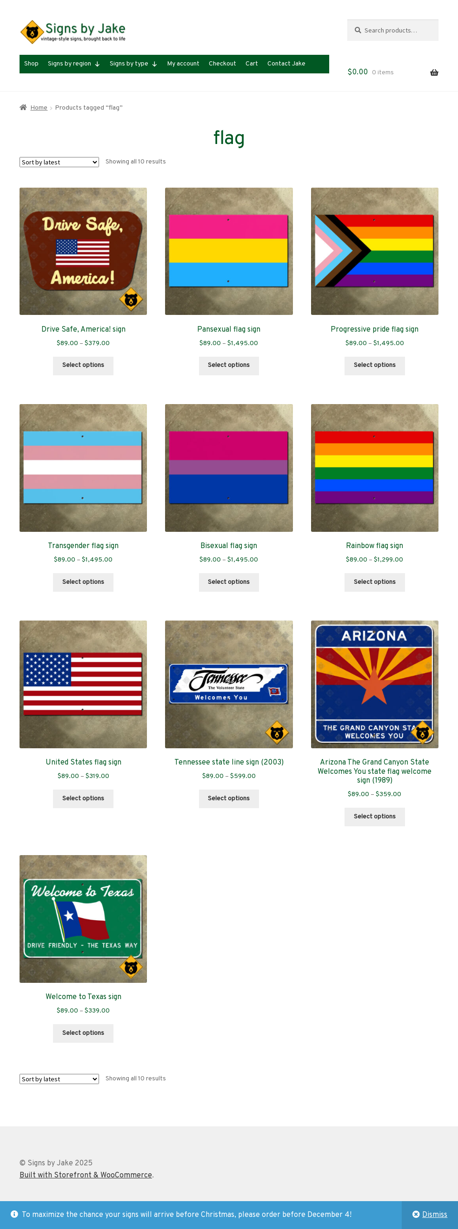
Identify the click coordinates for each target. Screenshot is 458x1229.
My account (183, 64)
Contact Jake (286, 64)
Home (38, 108)
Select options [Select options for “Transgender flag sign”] (83, 582)
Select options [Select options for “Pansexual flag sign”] (229, 365)
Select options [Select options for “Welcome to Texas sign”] (83, 1033)
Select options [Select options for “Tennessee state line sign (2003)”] (229, 799)
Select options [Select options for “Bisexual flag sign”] (229, 582)
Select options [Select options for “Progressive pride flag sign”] (375, 365)
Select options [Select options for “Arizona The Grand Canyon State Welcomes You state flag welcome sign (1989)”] (375, 817)
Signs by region (74, 64)
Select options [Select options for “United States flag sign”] (83, 799)
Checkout (222, 64)
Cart (252, 64)
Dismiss (434, 1215)
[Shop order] (59, 162)
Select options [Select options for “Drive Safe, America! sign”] (83, 365)
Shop (31, 64)
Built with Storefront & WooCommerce (86, 1175)
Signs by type (134, 64)
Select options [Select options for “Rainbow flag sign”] (375, 582)
